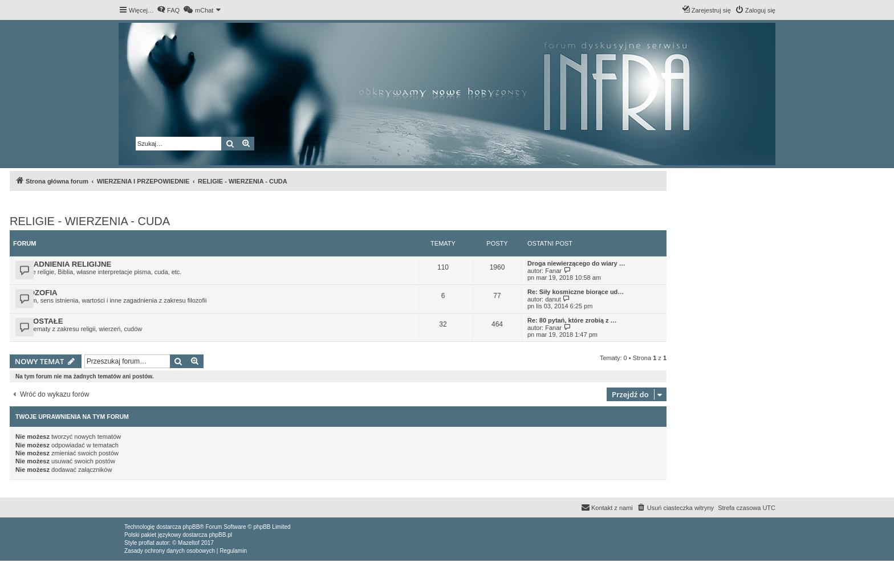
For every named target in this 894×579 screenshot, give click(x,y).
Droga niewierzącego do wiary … (576, 263)
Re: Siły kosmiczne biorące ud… (575, 291)
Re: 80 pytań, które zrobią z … (571, 320)
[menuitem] (168, 10)
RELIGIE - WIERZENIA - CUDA (90, 221)
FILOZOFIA (38, 292)
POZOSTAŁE (40, 321)
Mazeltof (189, 543)
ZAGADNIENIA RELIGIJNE (64, 264)
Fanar (553, 270)
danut (553, 299)
